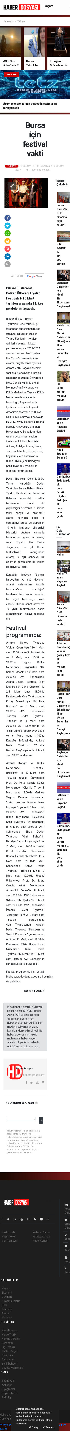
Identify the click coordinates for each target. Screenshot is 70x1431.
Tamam (48, 1427)
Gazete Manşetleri (12, 1367)
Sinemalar (8, 1355)
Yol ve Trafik (9, 1334)
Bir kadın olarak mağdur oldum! (61, 392)
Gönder (42, 1120)
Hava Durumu (10, 1330)
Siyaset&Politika (11, 1300)
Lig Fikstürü (8, 1347)
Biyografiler (8, 1389)
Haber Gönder (41, 1240)
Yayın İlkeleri (9, 1236)
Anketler (7, 1384)
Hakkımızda (8, 1232)
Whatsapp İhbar (42, 1236)
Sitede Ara (8, 1380)
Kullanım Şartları (42, 1232)
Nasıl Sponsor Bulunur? (62, 453)
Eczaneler (7, 1342)
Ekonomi (7, 1292)
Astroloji (6, 1397)
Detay (33, 1427)
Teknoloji (7, 1309)
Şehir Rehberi (9, 1363)
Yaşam (48, 6)
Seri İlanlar (8, 1359)
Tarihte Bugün (10, 1351)
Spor (4, 1305)
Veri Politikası (9, 1240)
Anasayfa (9, 21)
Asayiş (6, 1313)
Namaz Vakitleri (11, 1338)
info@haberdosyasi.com (30, 1074)
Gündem (7, 1296)
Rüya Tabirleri (9, 1393)
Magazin (7, 1317)
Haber (60, 554)
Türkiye (21, 21)
